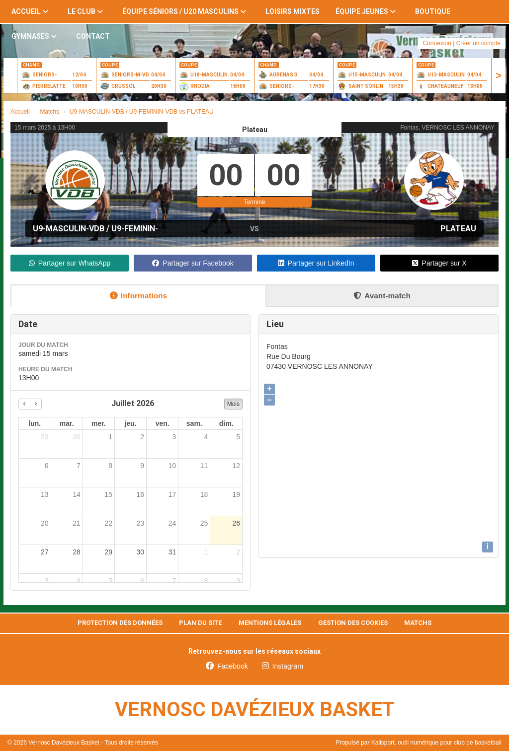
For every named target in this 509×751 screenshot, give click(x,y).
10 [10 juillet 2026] (172, 466)
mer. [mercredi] (98, 423)
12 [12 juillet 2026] (236, 466)
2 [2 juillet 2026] (142, 437)
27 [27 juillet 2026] (45, 552)
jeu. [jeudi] (130, 423)
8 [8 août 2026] (206, 581)
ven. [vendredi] (163, 423)
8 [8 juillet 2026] (110, 466)
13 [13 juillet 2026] (45, 494)
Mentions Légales (270, 622)
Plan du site (200, 622)
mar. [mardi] (67, 423)
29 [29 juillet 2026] (108, 552)
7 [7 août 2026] (174, 581)
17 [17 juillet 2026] (172, 494)
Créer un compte (478, 43)
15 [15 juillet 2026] (108, 494)
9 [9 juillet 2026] (142, 466)
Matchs (417, 622)
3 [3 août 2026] (47, 581)
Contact (93, 36)
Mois (233, 404)
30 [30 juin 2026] (77, 437)
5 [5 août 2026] (110, 581)
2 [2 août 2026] (238, 552)
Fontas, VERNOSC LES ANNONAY (447, 127)
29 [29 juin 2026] (45, 437)
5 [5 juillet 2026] (238, 437)
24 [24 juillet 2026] (172, 523)
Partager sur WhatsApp (70, 263)
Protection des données (120, 622)
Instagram (282, 666)
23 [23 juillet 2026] (140, 523)
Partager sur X (439, 263)
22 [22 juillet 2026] (108, 523)
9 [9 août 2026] (238, 581)
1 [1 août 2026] (206, 552)
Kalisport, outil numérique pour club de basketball (436, 742)
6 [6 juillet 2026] (47, 466)
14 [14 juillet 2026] (77, 494)
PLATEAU (458, 228)
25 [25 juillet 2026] (204, 523)
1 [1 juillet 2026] (110, 437)
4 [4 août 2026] (79, 581)
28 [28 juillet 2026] (77, 552)
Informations (138, 295)
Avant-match (382, 295)
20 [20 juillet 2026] (45, 523)
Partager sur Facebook (192, 263)
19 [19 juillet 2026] (236, 494)
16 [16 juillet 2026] (140, 494)
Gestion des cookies (353, 622)
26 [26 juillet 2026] (236, 523)
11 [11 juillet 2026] (204, 466)
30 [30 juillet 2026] (140, 552)
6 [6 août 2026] (142, 581)
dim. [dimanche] (226, 423)
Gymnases (34, 36)
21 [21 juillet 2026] (77, 523)
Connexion (437, 43)
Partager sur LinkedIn (316, 263)
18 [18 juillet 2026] (204, 494)
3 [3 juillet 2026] (174, 437)
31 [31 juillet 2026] (172, 552)
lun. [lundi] (34, 423)
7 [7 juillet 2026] (79, 466)
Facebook (227, 666)
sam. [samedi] (194, 423)
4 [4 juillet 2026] (206, 437)
